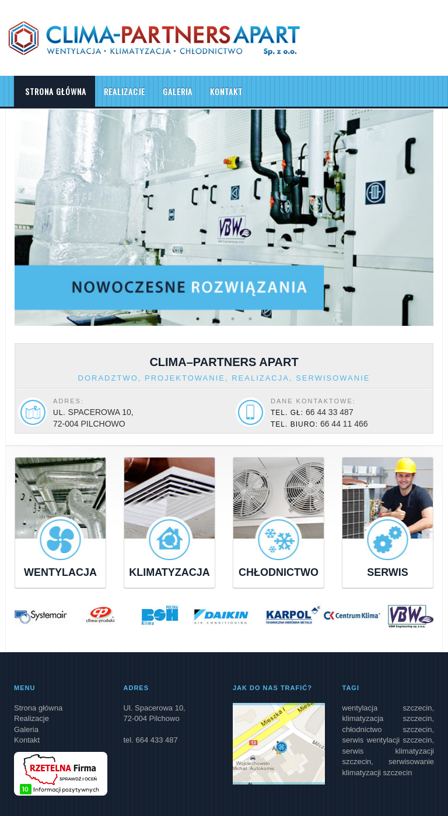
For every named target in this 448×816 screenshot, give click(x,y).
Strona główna (54, 91)
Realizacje (124, 91)
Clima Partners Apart (154, 38)
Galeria (177, 91)
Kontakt (226, 91)
